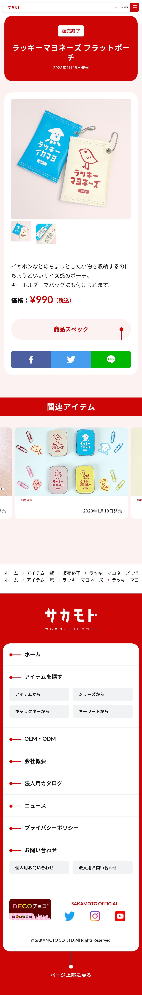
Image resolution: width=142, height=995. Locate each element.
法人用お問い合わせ (98, 867)
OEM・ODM (32, 739)
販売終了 (71, 573)
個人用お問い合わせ (34, 867)
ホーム (11, 573)
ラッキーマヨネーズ (82, 580)
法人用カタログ (35, 783)
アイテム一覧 (40, 573)
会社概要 (27, 761)
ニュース (27, 805)
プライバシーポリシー (44, 828)
